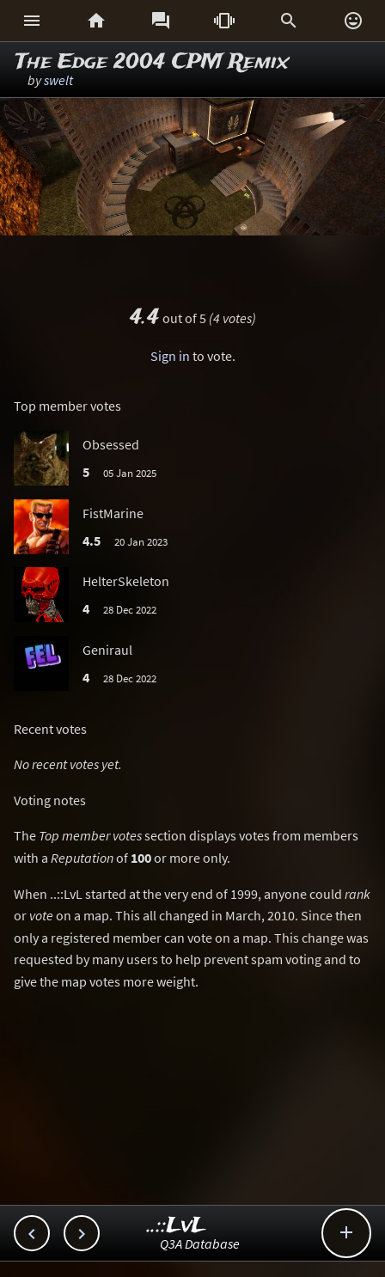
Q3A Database (200, 1243)
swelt (58, 80)
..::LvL (176, 1226)
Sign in (170, 355)
